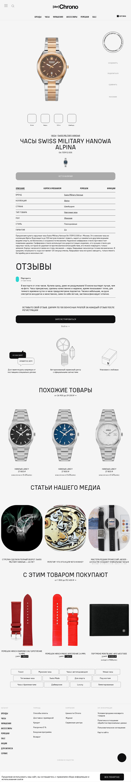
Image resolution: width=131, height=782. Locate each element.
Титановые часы (27, 678)
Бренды (38, 16)
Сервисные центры (74, 722)
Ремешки (85, 16)
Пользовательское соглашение (111, 727)
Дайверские (56, 684)
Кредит (36, 722)
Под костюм (105, 678)
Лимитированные (106, 684)
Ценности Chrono (73, 713)
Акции (4, 743)
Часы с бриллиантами (26, 684)
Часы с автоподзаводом (77, 672)
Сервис (4, 753)
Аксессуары (71, 16)
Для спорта (80, 678)
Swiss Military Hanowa (73, 195)
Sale (94, 16)
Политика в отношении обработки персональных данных (112, 721)
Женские (68, 218)
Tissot (21, 672)
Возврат (37, 737)
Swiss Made (55, 678)
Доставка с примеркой (43, 718)
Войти (64, 326)
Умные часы (108, 672)
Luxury (80, 684)
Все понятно (111, 777)
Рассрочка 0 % (39, 727)
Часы (47, 16)
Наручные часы (70, 212)
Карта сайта (103, 732)
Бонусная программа (42, 732)
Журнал (69, 718)
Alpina (66, 200)
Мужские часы (45, 672)
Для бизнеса (7, 748)
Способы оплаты (40, 713)
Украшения (58, 16)
